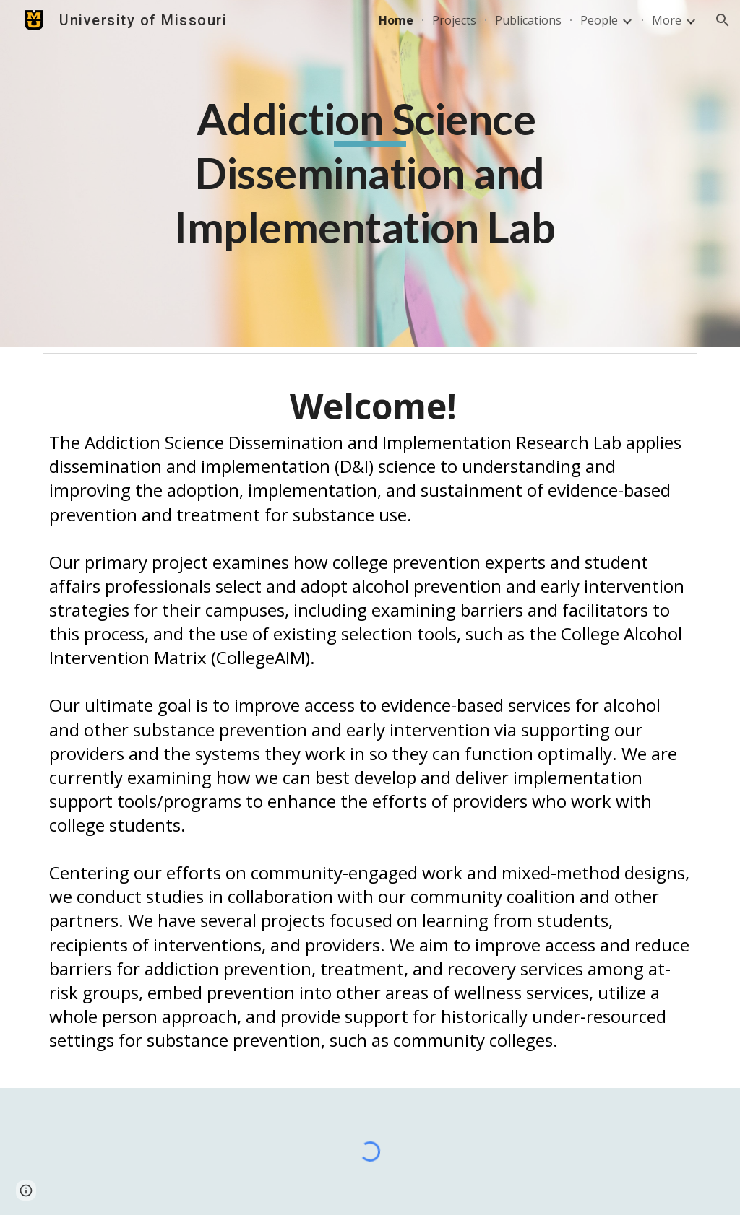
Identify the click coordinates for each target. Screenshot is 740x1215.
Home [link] (396, 20)
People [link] (599, 20)
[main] (370, 174)
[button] (722, 20)
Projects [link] (454, 20)
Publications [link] (528, 20)
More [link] (666, 20)
